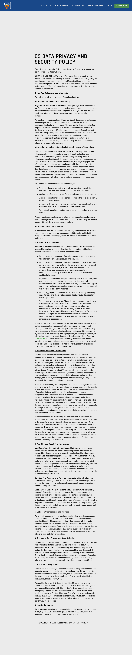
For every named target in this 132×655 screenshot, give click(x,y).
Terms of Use (40, 338)
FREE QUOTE (121, 5)
